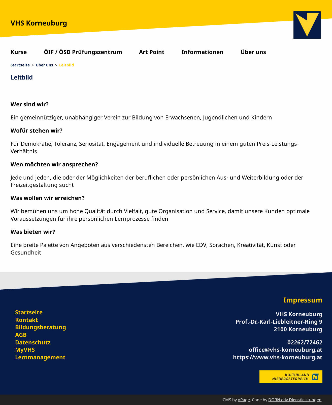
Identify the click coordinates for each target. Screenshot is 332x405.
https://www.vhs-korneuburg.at (277, 357)
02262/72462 (304, 342)
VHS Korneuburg (39, 23)
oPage (244, 399)
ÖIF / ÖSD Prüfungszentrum (83, 52)
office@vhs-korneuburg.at (285, 349)
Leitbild (66, 64)
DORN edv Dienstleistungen (294, 399)
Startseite (20, 64)
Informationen (202, 52)
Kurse (19, 52)
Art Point (151, 52)
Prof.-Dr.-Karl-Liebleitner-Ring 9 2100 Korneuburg (279, 325)
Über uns (253, 52)
